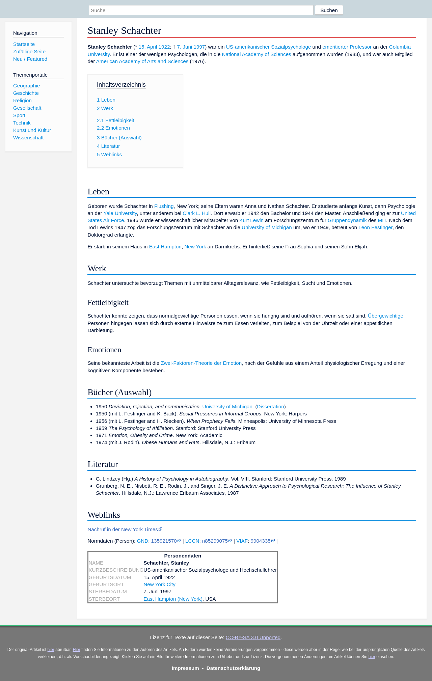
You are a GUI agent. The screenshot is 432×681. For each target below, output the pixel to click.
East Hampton (165, 246)
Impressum (185, 668)
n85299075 (215, 541)
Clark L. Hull (197, 213)
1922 (164, 47)
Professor (361, 47)
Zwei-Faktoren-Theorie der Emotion (201, 363)
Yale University (120, 213)
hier (51, 649)
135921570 (164, 541)
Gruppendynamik (347, 220)
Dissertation (270, 406)
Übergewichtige (385, 316)
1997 (199, 47)
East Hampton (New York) (172, 599)
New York (195, 246)
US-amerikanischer (248, 47)
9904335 (260, 541)
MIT (382, 220)
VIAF (242, 541)
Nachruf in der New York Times (122, 529)
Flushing (163, 206)
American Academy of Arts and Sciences (142, 61)
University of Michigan (267, 227)
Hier (76, 649)
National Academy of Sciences (256, 54)
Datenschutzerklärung (234, 668)
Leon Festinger (375, 227)
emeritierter (335, 47)
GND (142, 541)
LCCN (192, 541)
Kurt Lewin (251, 220)
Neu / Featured (30, 59)
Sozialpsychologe (291, 47)
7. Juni (184, 47)
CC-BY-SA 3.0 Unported (253, 637)
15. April (147, 47)
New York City (159, 584)
